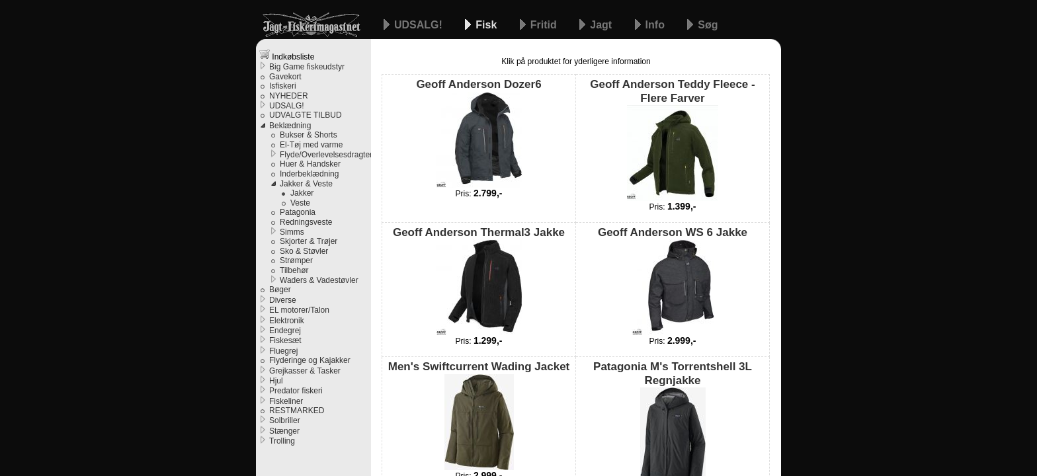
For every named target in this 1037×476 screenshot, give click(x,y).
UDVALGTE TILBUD (305, 115)
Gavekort (285, 76)
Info (656, 24)
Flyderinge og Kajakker (310, 360)
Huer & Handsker (310, 164)
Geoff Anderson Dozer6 (478, 132)
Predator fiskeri (296, 390)
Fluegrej (283, 351)
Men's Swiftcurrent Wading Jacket (479, 414)
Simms (292, 232)
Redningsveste (306, 222)
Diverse (282, 300)
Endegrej (285, 330)
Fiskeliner (286, 401)
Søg (708, 24)
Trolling (282, 441)
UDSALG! (419, 24)
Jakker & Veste (306, 183)
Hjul (276, 380)
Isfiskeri (282, 86)
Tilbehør (294, 270)
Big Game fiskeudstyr (307, 66)
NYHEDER (288, 95)
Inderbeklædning (309, 173)
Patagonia (297, 212)
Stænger (284, 431)
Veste (300, 203)
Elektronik (286, 320)
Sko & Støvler (304, 251)
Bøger (280, 289)
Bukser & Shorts (308, 134)
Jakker (301, 193)
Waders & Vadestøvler (319, 280)
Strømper (296, 260)
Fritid (545, 24)
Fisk (487, 24)
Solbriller (284, 420)
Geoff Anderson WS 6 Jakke (672, 280)
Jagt (602, 24)
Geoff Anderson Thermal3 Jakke (479, 280)
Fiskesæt (285, 340)
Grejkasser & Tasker (305, 371)
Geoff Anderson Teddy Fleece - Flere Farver (672, 139)
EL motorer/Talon (299, 310)
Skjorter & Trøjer (308, 241)
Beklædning (290, 125)
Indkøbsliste (286, 55)
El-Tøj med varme (311, 144)
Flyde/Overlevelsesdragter (325, 154)
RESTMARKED (296, 410)
